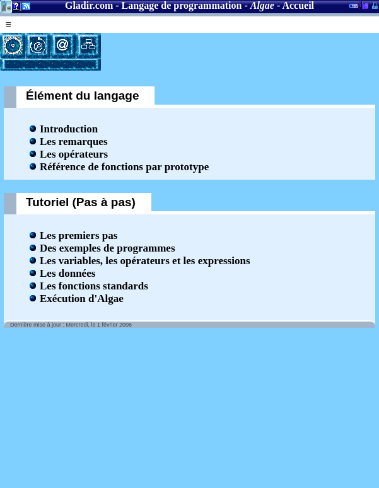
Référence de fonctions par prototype (124, 167)
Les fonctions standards (94, 286)
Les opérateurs (74, 154)
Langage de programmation (182, 5)
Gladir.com (89, 5)
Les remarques (74, 142)
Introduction (69, 129)
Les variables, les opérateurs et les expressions (145, 261)
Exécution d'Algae (82, 299)
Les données (67, 273)
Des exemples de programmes (107, 248)
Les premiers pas (78, 235)
